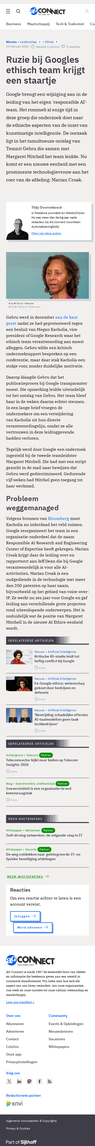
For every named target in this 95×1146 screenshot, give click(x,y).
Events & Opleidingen (66, 1023)
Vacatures (57, 1039)
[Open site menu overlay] (8, 11)
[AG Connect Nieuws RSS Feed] (50, 1081)
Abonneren (15, 1023)
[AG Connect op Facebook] (39, 1081)
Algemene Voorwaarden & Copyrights (31, 1121)
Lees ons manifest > (20, 1002)
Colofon (12, 1046)
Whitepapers (59, 1046)
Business (13, 24)
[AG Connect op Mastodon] (29, 1081)
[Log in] (87, 11)
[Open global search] (18, 11)
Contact (12, 1039)
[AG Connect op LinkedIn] (19, 1081)
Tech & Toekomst (70, 24)
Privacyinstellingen (21, 1062)
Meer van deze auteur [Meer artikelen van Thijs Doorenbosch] (46, 233)
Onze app (13, 1054)
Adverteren (15, 1031)
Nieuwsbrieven (61, 1031)
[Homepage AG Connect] (47, 11)
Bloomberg (58, 518)
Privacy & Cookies (18, 1128)
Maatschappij (38, 24)
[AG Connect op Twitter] (9, 1081)
